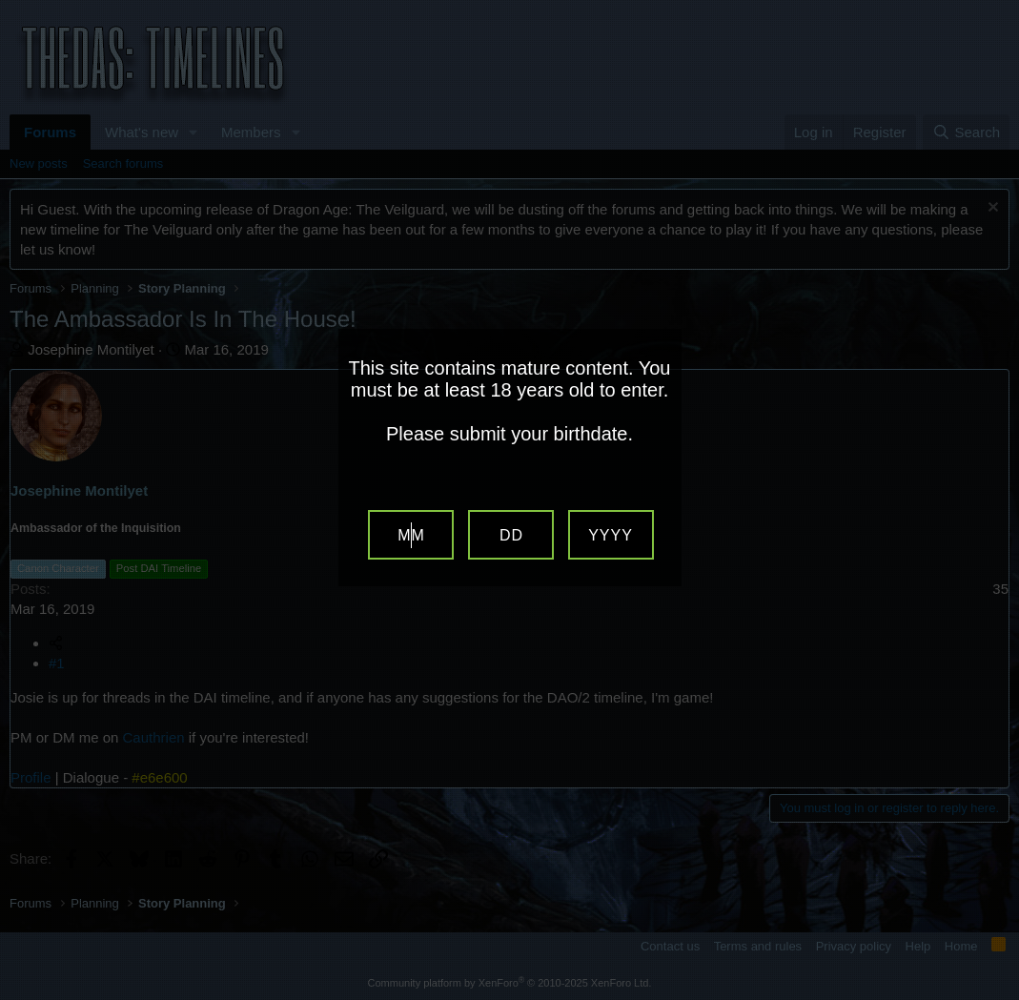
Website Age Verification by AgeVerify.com (995, 995)
